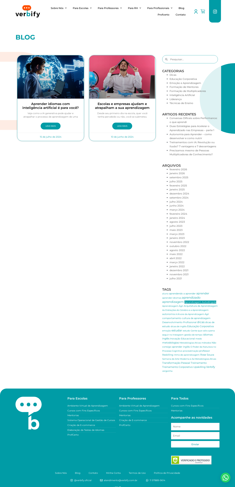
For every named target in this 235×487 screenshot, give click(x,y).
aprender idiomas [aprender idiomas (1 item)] (171, 297)
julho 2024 (176, 201)
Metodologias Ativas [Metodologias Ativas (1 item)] (190, 342)
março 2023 (177, 234)
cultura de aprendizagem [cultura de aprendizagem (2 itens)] (196, 318)
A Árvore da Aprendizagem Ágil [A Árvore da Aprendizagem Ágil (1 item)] (192, 314)
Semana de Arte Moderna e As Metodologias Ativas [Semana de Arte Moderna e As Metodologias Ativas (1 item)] (189, 359)
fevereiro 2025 (178, 185)
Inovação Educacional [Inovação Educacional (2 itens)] (182, 338)
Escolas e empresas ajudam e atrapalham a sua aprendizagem (122, 106)
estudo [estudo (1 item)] (186, 330)
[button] (227, 479)
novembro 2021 (179, 274)
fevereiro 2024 (178, 213)
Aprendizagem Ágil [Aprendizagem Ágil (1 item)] (172, 306)
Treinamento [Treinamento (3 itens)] (199, 362)
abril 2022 (176, 258)
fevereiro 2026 (178, 169)
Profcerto (163, 14)
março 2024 (177, 209)
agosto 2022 (177, 250)
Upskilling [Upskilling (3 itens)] (199, 366)
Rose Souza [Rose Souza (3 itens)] (207, 354)
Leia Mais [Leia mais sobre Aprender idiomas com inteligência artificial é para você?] (51, 126)
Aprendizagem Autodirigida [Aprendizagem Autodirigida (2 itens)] (200, 302)
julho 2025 (176, 181)
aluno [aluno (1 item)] (165, 293)
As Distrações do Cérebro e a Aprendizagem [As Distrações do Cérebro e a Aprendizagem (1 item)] (185, 310)
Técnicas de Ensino (181, 103)
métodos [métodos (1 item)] (206, 342)
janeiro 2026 (177, 173)
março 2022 (177, 262)
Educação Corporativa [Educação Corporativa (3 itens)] (200, 326)
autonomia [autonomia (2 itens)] (168, 314)
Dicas (173, 74)
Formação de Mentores (184, 86)
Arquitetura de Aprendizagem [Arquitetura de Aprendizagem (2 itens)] (201, 305)
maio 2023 (176, 230)
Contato (181, 14)
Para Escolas (82, 8)
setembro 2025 (179, 177)
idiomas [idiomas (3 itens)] (208, 334)
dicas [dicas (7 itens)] (200, 322)
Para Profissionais (159, 8)
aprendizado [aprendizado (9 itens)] (191, 297)
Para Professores (110, 8)
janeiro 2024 (177, 217)
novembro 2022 (179, 242)
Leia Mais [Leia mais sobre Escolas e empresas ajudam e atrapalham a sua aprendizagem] (122, 126)
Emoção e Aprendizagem (185, 83)
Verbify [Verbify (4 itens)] (210, 366)
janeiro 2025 (177, 189)
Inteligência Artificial (182, 95)
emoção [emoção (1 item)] (166, 330)
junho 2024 (177, 205)
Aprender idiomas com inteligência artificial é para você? (50, 106)
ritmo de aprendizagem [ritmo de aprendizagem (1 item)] (187, 354)
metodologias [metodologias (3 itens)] (170, 342)
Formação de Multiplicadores (188, 91)
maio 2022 (176, 254)
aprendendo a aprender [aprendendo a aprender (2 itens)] (182, 293)
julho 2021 (176, 278)
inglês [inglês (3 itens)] (165, 338)
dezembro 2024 (179, 193)
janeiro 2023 (177, 238)
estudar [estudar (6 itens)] (177, 330)
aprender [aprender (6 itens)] (202, 293)
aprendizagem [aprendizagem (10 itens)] (173, 302)
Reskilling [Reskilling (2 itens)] (167, 354)
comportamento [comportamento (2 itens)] (171, 318)
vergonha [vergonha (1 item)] (167, 371)
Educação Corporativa (183, 78)
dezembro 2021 (179, 270)
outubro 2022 (178, 246)
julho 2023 (176, 225)
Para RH (134, 8)
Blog (181, 8)
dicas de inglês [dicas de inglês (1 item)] (179, 326)
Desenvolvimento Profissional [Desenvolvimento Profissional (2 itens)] (179, 322)
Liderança (176, 99)
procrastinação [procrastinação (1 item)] (191, 351)
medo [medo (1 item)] (199, 338)
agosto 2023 (177, 221)
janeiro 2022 (177, 266)
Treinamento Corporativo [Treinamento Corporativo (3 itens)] (177, 366)
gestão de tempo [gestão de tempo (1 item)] (193, 334)
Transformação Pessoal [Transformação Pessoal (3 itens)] (176, 362)
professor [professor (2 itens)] (204, 350)
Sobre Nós (59, 8)
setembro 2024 (179, 197)
